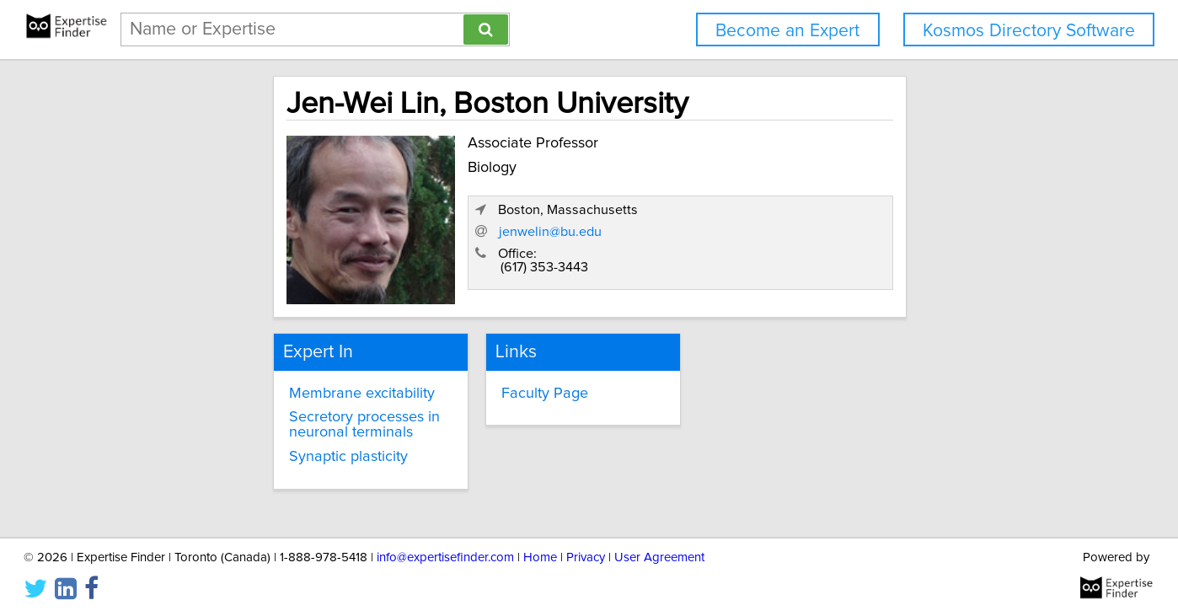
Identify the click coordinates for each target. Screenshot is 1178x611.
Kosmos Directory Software (1029, 31)
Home (540, 550)
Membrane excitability (266, 386)
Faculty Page (500, 386)
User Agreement (659, 550)
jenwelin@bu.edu (806, 238)
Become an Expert (787, 31)
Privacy (585, 550)
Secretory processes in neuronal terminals (300, 417)
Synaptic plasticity (252, 449)
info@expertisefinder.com (445, 550)
